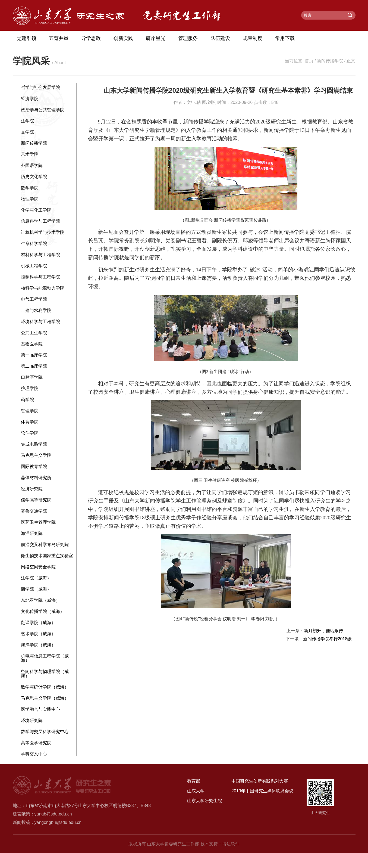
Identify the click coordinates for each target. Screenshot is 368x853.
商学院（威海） (36, 589)
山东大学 (196, 791)
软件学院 (29, 433)
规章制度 (252, 38)
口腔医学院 (32, 377)
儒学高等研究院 (36, 500)
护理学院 (29, 388)
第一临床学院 (34, 355)
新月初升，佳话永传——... (329, 630)
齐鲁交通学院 (34, 511)
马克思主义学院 (36, 455)
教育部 (193, 781)
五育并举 (58, 38)
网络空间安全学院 (38, 566)
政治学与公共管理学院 (42, 109)
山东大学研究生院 (204, 800)
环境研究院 (32, 720)
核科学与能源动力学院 (42, 288)
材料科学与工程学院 (40, 254)
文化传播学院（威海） (42, 611)
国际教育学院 (34, 466)
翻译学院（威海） (38, 622)
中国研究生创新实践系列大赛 (259, 781)
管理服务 (188, 38)
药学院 (27, 399)
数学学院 (29, 187)
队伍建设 (220, 38)
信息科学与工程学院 (40, 221)
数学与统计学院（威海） (45, 687)
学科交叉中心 (34, 754)
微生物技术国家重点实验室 (47, 555)
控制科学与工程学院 (40, 277)
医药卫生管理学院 (38, 522)
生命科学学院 (34, 243)
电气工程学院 (34, 299)
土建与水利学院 (36, 310)
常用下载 (285, 38)
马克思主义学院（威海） (45, 698)
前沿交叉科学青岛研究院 (45, 544)
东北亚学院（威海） (40, 600)
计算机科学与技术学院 (42, 232)
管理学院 (29, 410)
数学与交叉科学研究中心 (45, 731)
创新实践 (123, 38)
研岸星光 (155, 38)
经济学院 (29, 98)
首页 (309, 60)
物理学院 (29, 199)
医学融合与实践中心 (40, 709)
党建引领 (26, 38)
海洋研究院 (32, 533)
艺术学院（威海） (38, 633)
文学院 (27, 132)
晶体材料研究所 (36, 477)
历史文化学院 (34, 176)
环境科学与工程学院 (40, 321)
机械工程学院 (34, 265)
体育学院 (29, 422)
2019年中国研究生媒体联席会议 (262, 791)
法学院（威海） (36, 578)
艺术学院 (29, 154)
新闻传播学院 (330, 60)
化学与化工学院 (36, 210)
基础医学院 (32, 344)
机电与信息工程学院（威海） (45, 658)
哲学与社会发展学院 (40, 87)
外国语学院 (32, 165)
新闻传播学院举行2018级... (329, 639)
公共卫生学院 (34, 332)
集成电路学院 (34, 444)
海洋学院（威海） (38, 645)
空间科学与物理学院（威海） (45, 673)
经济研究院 (32, 488)
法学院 (27, 121)
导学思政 (91, 38)
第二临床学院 (34, 366)
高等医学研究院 (36, 742)
